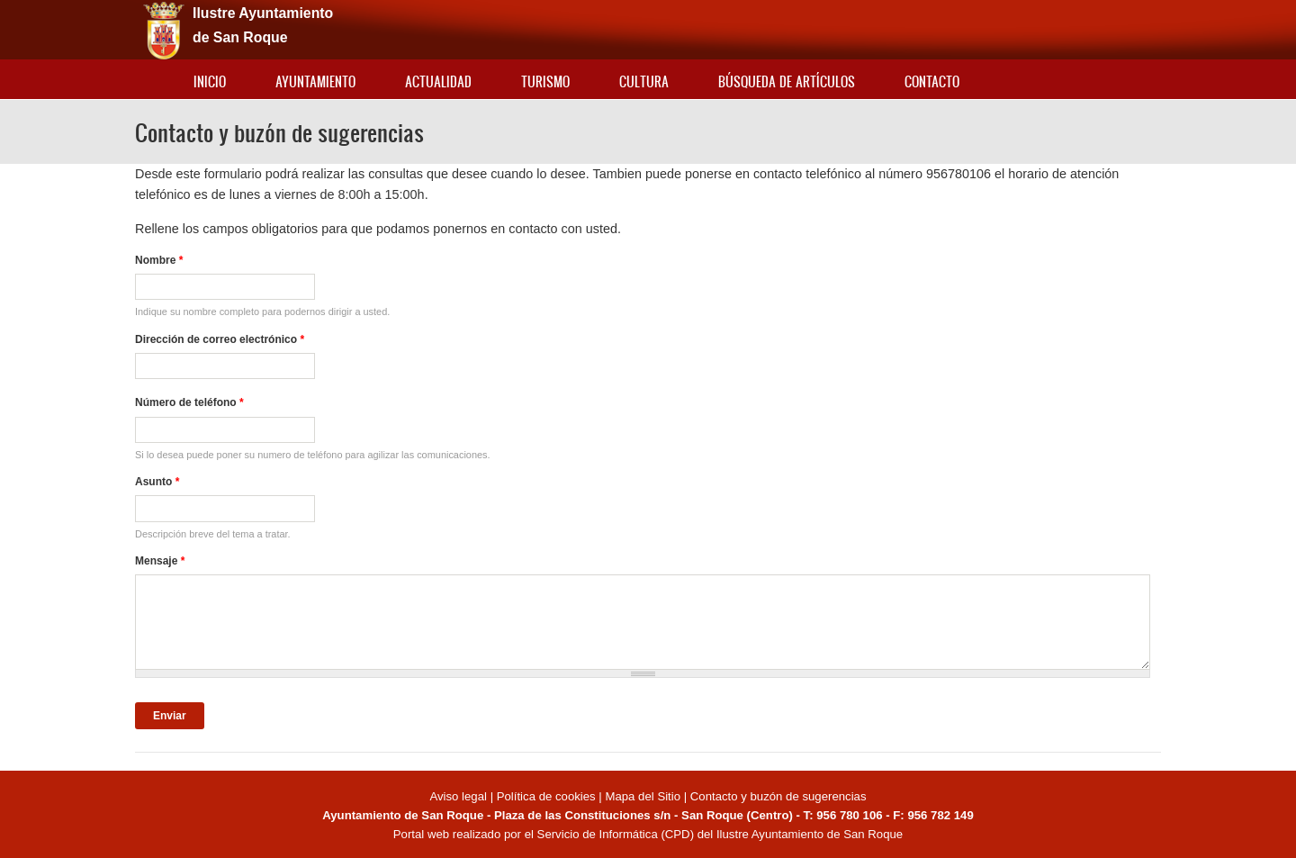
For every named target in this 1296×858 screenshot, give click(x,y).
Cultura (644, 81)
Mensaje (159, 561)
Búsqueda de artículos (786, 81)
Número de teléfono (189, 402)
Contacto (931, 81)
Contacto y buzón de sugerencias (778, 796)
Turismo (545, 81)
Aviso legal (459, 796)
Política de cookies (546, 796)
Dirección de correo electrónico (219, 339)
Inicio (210, 81)
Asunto (157, 481)
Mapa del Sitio (642, 796)
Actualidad (438, 81)
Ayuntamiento (315, 81)
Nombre (159, 260)
